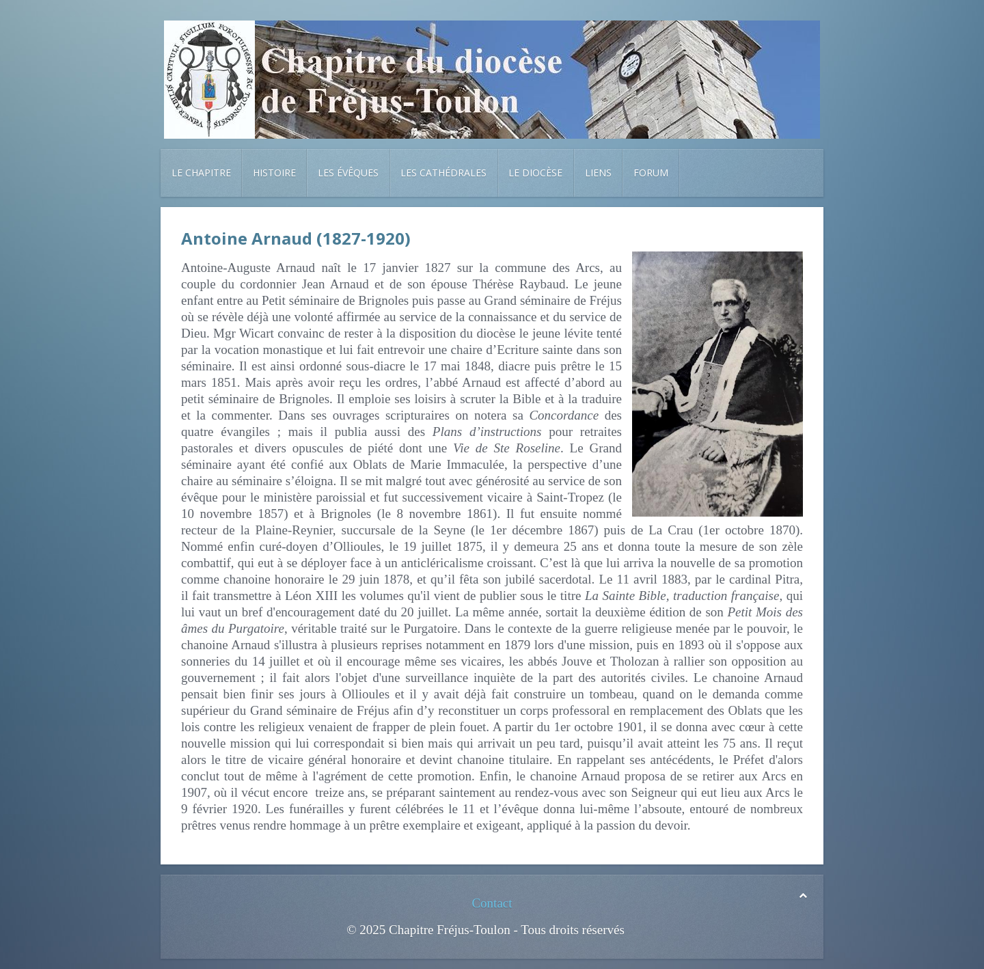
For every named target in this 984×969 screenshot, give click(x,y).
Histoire (274, 172)
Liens (598, 172)
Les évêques (348, 172)
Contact (492, 903)
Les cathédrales (443, 172)
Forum (650, 172)
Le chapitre (201, 172)
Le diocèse (535, 172)
